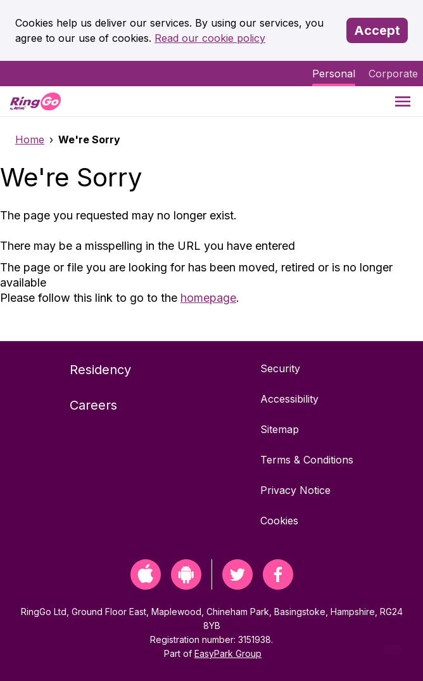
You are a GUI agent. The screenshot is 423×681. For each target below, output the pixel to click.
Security (280, 368)
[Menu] (403, 101)
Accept (377, 30)
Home (29, 139)
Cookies (279, 520)
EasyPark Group (228, 653)
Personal (333, 73)
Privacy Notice (295, 490)
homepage (208, 297)
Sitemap (279, 429)
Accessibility (289, 398)
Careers (93, 405)
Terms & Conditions (306, 459)
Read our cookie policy (210, 38)
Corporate (393, 73)
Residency (100, 369)
